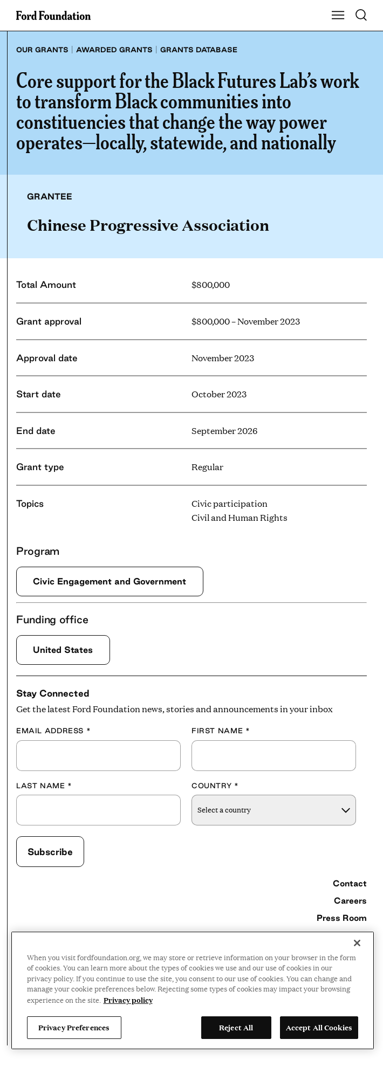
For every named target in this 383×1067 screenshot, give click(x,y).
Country (215, 785)
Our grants (42, 49)
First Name (220, 730)
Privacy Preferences (74, 1027)
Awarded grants (114, 49)
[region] (193, 990)
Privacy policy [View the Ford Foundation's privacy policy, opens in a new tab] (128, 999)
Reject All (236, 1027)
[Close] (357, 943)
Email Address (53, 730)
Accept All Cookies (319, 1027)
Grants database (198, 49)
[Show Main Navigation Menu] (338, 15)
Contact (350, 883)
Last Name (44, 785)
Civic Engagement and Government (109, 581)
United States (63, 650)
